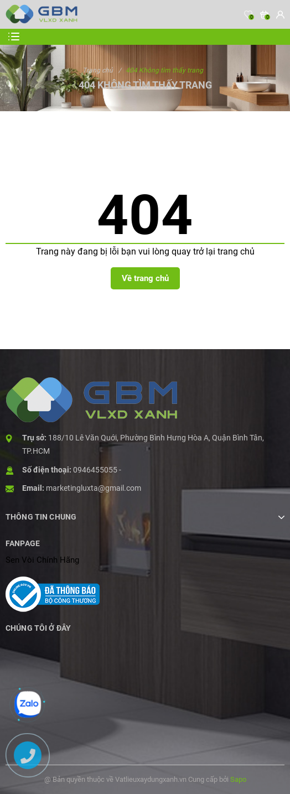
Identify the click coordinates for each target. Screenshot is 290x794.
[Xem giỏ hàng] (264, 14)
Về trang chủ (145, 278)
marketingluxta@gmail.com (93, 488)
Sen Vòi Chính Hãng (42, 560)
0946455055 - (97, 469)
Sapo (238, 779)
